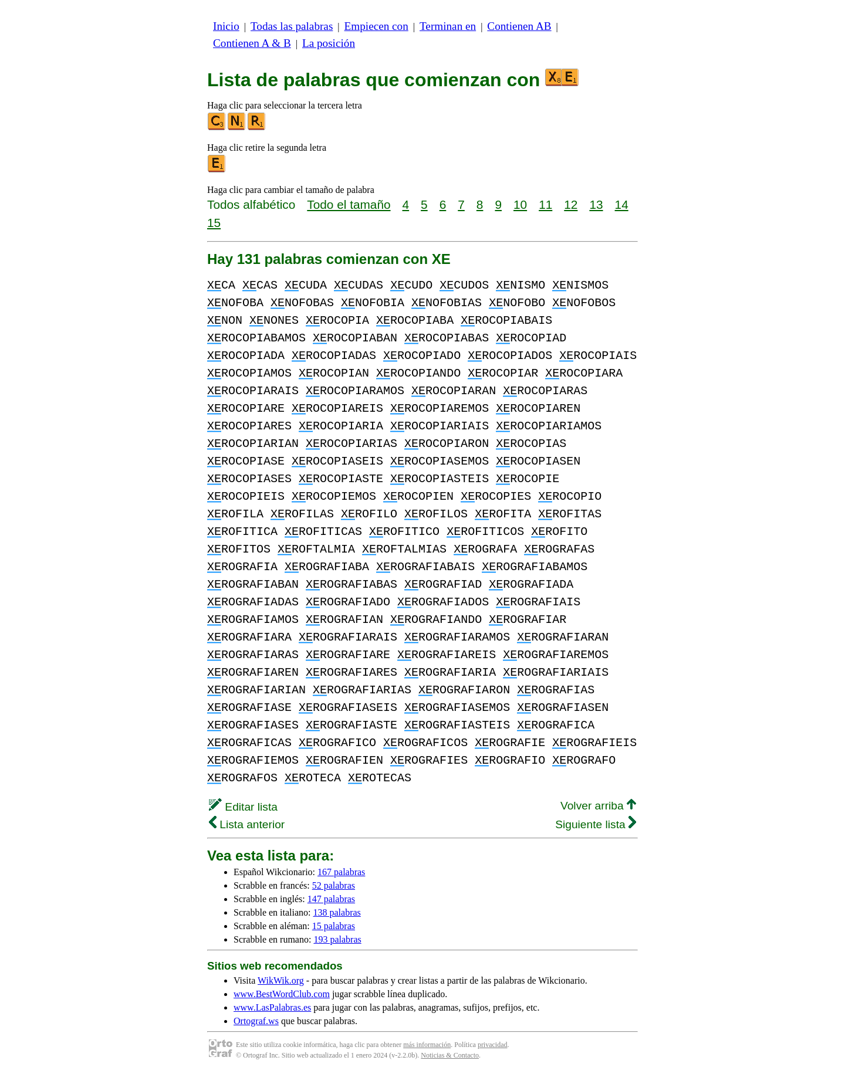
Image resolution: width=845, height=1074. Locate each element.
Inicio (226, 26)
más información (427, 1045)
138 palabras (337, 912)
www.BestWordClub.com (282, 994)
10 (520, 204)
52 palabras (333, 885)
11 (545, 204)
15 (214, 222)
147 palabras (331, 899)
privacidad (493, 1045)
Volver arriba (598, 805)
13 (596, 204)
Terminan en (448, 26)
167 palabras (341, 872)
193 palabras (337, 939)
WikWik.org (281, 980)
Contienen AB (519, 26)
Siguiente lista (595, 824)
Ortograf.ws (256, 1021)
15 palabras (333, 926)
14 (621, 204)
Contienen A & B (252, 43)
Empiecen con (376, 26)
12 (570, 204)
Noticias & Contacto (450, 1055)
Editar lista (243, 807)
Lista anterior (247, 824)
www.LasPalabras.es (272, 1007)
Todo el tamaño (348, 204)
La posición (328, 43)
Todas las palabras (292, 26)
